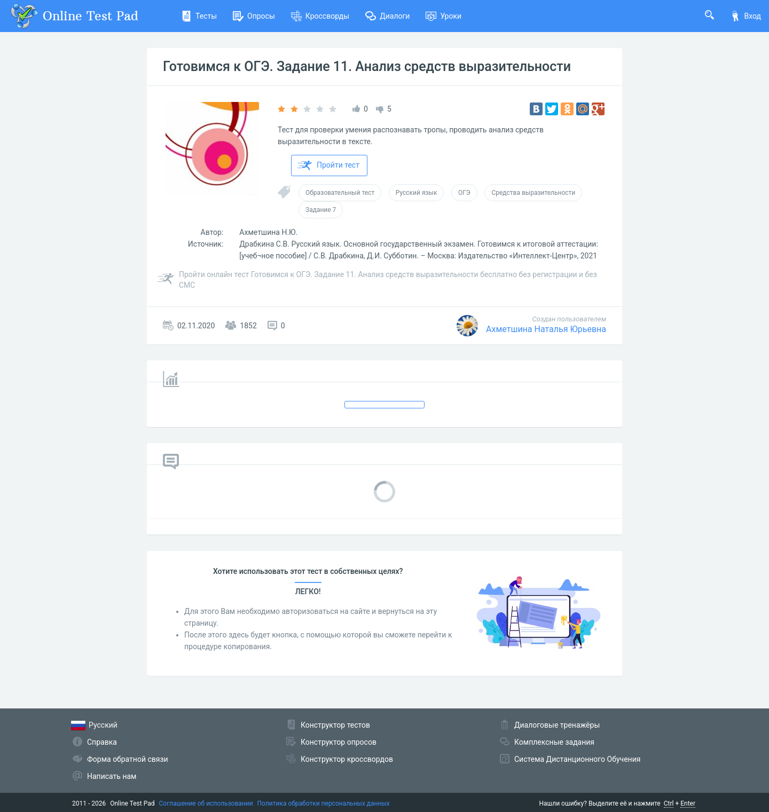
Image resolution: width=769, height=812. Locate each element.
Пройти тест (328, 165)
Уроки (443, 16)
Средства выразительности (533, 192)
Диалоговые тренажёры (557, 725)
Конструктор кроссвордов (347, 759)
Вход (745, 16)
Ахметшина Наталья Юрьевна (546, 329)
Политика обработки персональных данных (323, 803)
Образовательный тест (339, 192)
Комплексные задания (554, 742)
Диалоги (387, 16)
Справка (102, 742)
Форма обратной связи (127, 759)
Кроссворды (320, 16)
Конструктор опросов (338, 742)
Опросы (254, 16)
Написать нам (111, 776)
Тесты (199, 16)
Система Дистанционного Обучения (577, 759)
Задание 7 (320, 210)
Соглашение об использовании (206, 803)
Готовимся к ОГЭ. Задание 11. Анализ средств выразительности (367, 66)
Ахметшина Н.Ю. (268, 232)
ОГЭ (464, 192)
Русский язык (416, 192)
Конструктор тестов (335, 725)
